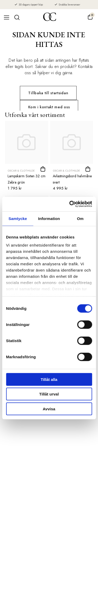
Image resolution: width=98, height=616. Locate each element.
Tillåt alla (49, 379)
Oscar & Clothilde (21, 171)
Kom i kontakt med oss (49, 107)
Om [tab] (80, 218)
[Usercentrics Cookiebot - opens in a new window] (70, 204)
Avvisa (49, 408)
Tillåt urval (49, 394)
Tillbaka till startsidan (48, 93)
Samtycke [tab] (17, 218)
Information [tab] (49, 218)
